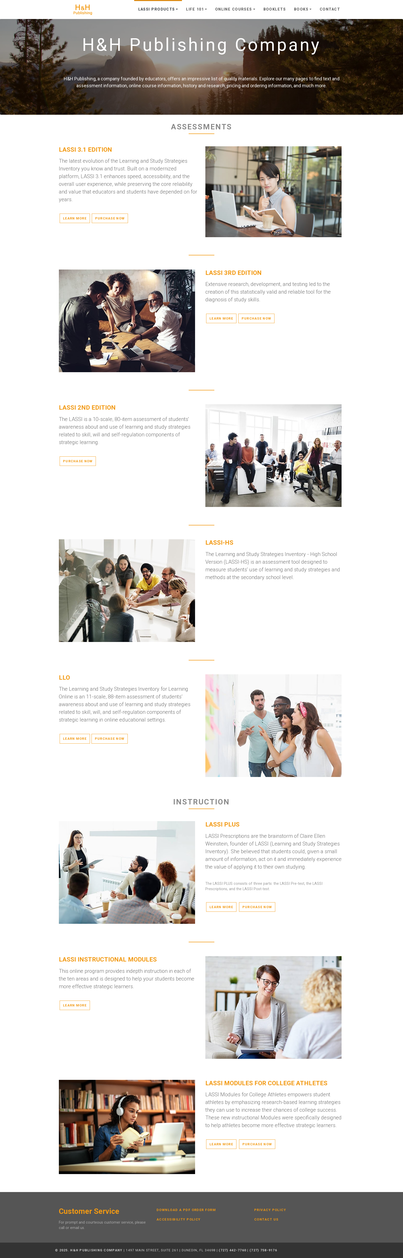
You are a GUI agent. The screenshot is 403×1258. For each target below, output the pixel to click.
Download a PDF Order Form (186, 1210)
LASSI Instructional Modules (108, 959)
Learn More (75, 218)
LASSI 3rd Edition (233, 273)
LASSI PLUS (222, 824)
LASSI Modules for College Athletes (266, 1083)
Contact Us (266, 1219)
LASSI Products (156, 9)
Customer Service (89, 1211)
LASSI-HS (219, 542)
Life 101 (195, 9)
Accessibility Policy (179, 1219)
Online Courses (233, 9)
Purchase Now (110, 218)
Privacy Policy (270, 1210)
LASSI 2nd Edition (87, 407)
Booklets (274, 9)
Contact (330, 9)
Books (301, 9)
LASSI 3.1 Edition (85, 149)
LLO (64, 677)
